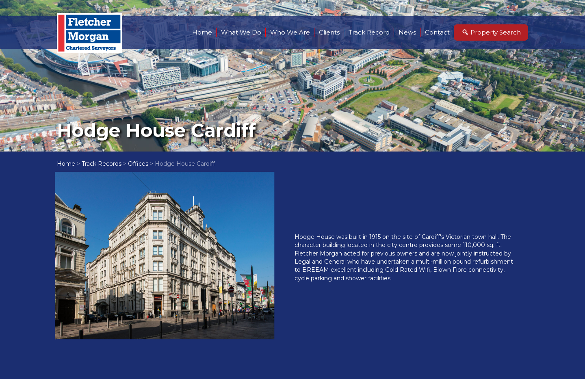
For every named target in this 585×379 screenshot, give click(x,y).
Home (202, 32)
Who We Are (290, 32)
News (407, 32)
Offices (138, 163)
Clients (329, 32)
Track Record (369, 32)
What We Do (241, 32)
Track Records (101, 163)
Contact (437, 32)
